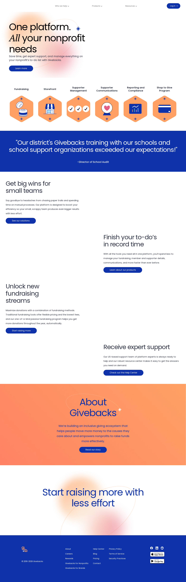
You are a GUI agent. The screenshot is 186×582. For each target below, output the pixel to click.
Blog (95, 553)
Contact (97, 563)
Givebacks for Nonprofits (76, 563)
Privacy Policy (115, 549)
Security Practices (117, 558)
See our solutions (21, 220)
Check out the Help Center (123, 372)
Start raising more (21, 330)
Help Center (98, 549)
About (68, 549)
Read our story (93, 449)
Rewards (69, 558)
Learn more (21, 68)
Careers (69, 553)
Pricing (96, 558)
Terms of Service (116, 553)
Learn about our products (123, 270)
